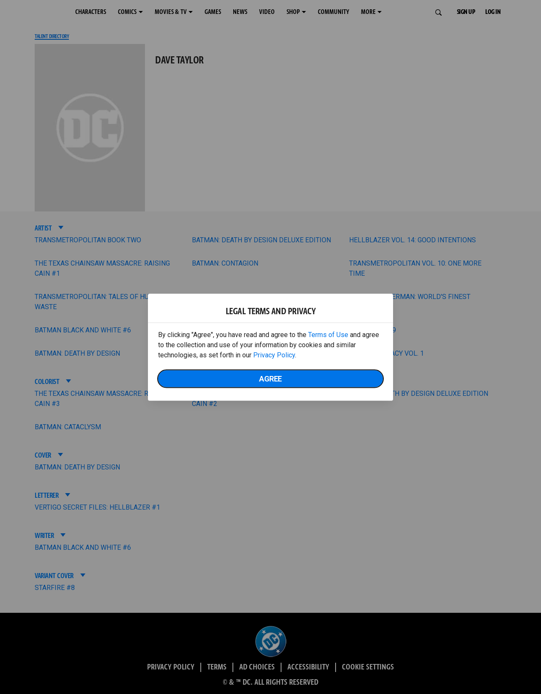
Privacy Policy (274, 355)
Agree (270, 378)
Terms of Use (328, 334)
